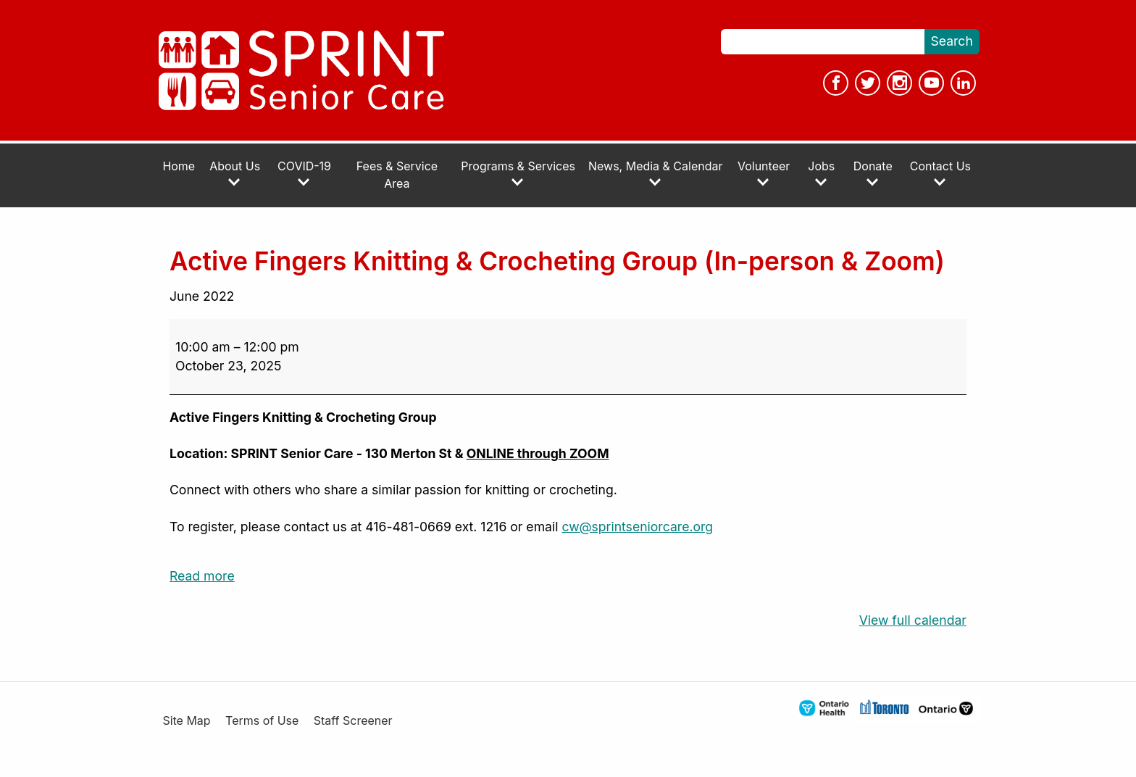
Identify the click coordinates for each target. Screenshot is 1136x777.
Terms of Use (261, 721)
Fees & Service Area (397, 175)
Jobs (821, 173)
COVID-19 (304, 173)
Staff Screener (353, 721)
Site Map (186, 721)
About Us (234, 173)
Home (178, 166)
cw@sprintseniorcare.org (637, 526)
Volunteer (764, 173)
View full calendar (912, 620)
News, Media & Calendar (655, 173)
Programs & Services (518, 173)
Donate (873, 173)
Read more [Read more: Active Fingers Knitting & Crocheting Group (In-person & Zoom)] (202, 575)
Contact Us (940, 173)
